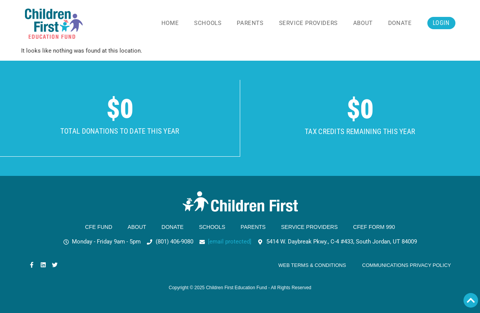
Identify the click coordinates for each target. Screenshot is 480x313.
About (363, 23)
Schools (207, 23)
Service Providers (308, 23)
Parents (250, 23)
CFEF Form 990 (374, 227)
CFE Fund (98, 227)
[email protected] (229, 241)
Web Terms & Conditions (312, 265)
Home (170, 23)
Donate (400, 23)
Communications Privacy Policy (406, 265)
